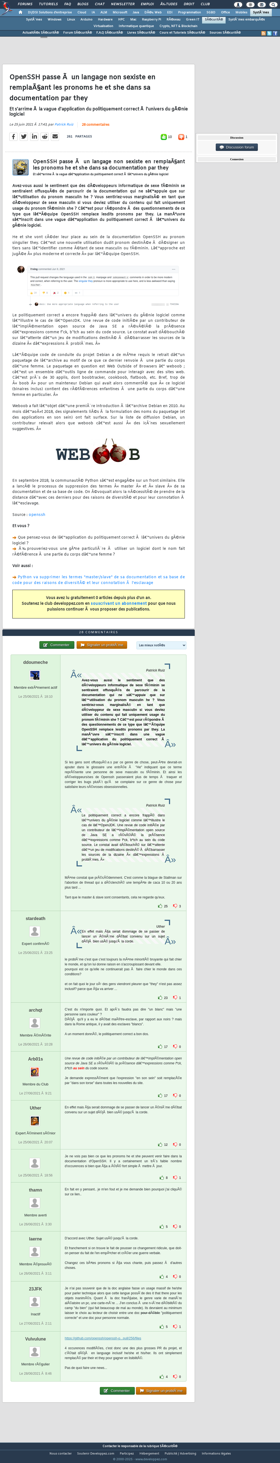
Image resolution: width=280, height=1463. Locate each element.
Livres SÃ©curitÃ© (141, 33)
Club (205, 4)
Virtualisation (103, 26)
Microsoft (120, 12)
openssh (37, 518)
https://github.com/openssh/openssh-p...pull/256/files (103, 1349)
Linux (71, 20)
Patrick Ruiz (63, 128)
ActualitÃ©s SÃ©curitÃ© (40, 33)
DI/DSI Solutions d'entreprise (50, 12)
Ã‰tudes (169, 4)
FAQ (67, 4)
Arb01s (35, 1069)
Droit (189, 4)
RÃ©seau (173, 20)
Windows (55, 20)
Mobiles (241, 12)
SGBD (210, 12)
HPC (121, 20)
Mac (133, 20)
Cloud (81, 12)
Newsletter (122, 4)
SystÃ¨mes (261, 12)
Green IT (192, 20)
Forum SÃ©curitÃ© (77, 33)
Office (225, 12)
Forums (25, 4)
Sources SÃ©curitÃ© (225, 33)
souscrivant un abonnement (119, 607)
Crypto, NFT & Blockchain (178, 26)
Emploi (147, 4)
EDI (170, 12)
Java (136, 12)
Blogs (83, 4)
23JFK (35, 1299)
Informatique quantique (136, 26)
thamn (35, 1200)
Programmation (189, 12)
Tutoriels (48, 4)
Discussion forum (237, 147)
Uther (35, 1118)
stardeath (35, 928)
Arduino (86, 20)
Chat (99, 4)
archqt (35, 1020)
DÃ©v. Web (153, 12)
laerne (35, 1249)
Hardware (105, 20)
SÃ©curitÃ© (214, 20)
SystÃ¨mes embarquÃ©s (246, 20)
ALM (103, 12)
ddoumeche (35, 672)
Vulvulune (35, 1349)
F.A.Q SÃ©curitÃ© (109, 33)
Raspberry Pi (151, 20)
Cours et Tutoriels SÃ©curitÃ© (182, 33)
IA (93, 12)
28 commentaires (95, 128)
